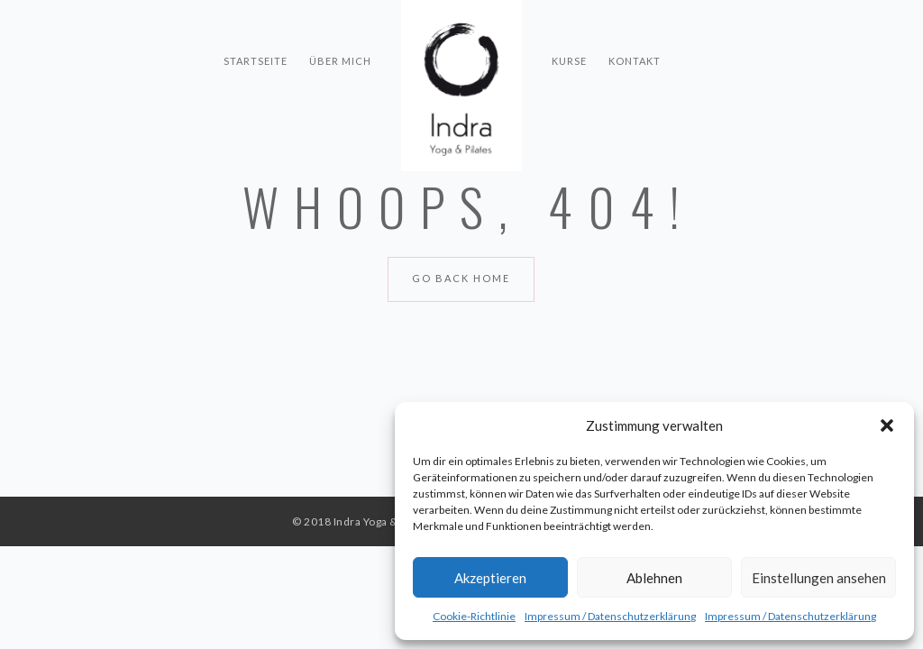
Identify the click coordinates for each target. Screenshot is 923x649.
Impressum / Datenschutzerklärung (610, 616)
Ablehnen (654, 578)
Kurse (569, 28)
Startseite (256, 28)
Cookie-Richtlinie (474, 616)
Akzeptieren (490, 578)
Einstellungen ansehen (819, 578)
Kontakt (634, 28)
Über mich (340, 28)
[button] (887, 425)
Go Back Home (461, 278)
